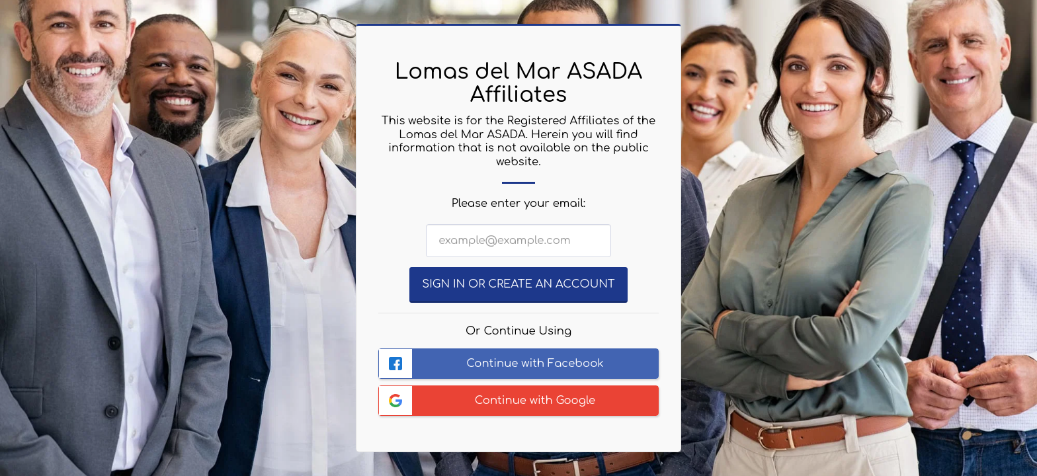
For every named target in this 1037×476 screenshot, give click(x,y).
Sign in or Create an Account (518, 284)
